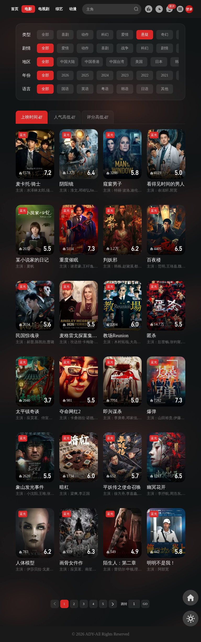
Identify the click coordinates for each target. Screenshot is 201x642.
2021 (164, 75)
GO (145, 604)
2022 (144, 75)
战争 (125, 48)
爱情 (125, 35)
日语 (144, 89)
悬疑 (144, 35)
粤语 (105, 89)
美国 (139, 62)
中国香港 (92, 62)
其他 (164, 89)
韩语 (125, 89)
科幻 (105, 35)
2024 (105, 75)
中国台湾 (116, 62)
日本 (159, 62)
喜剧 (65, 35)
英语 (85, 89)
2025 (85, 75)
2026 (65, 75)
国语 (65, 89)
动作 (85, 35)
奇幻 (164, 35)
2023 (125, 75)
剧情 (164, 48)
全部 (45, 35)
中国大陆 (67, 62)
